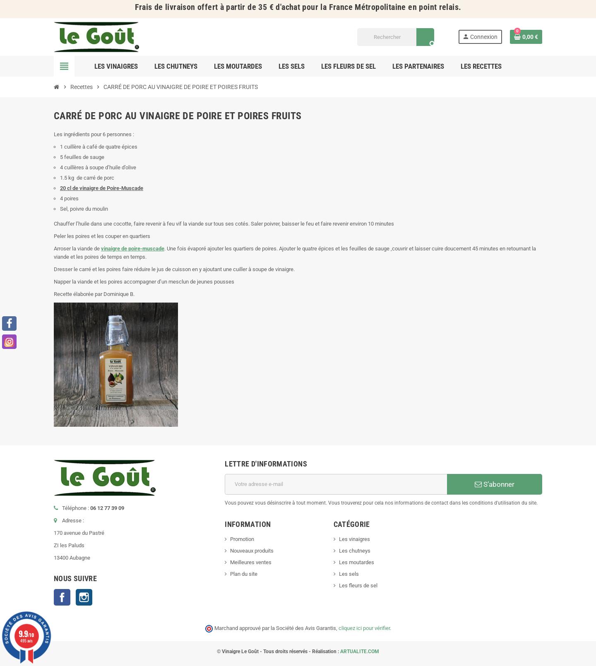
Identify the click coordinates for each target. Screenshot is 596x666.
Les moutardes (356, 562)
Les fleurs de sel (358, 585)
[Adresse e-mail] (336, 484)
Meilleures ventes (251, 562)
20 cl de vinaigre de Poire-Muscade (101, 188)
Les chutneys (354, 551)
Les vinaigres (354, 539)
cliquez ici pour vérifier (364, 628)
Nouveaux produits (252, 551)
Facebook (62, 597)
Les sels (349, 574)
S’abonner (494, 484)
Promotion (242, 539)
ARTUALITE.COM (359, 651)
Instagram (84, 597)
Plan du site (243, 574)
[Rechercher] (395, 37)
